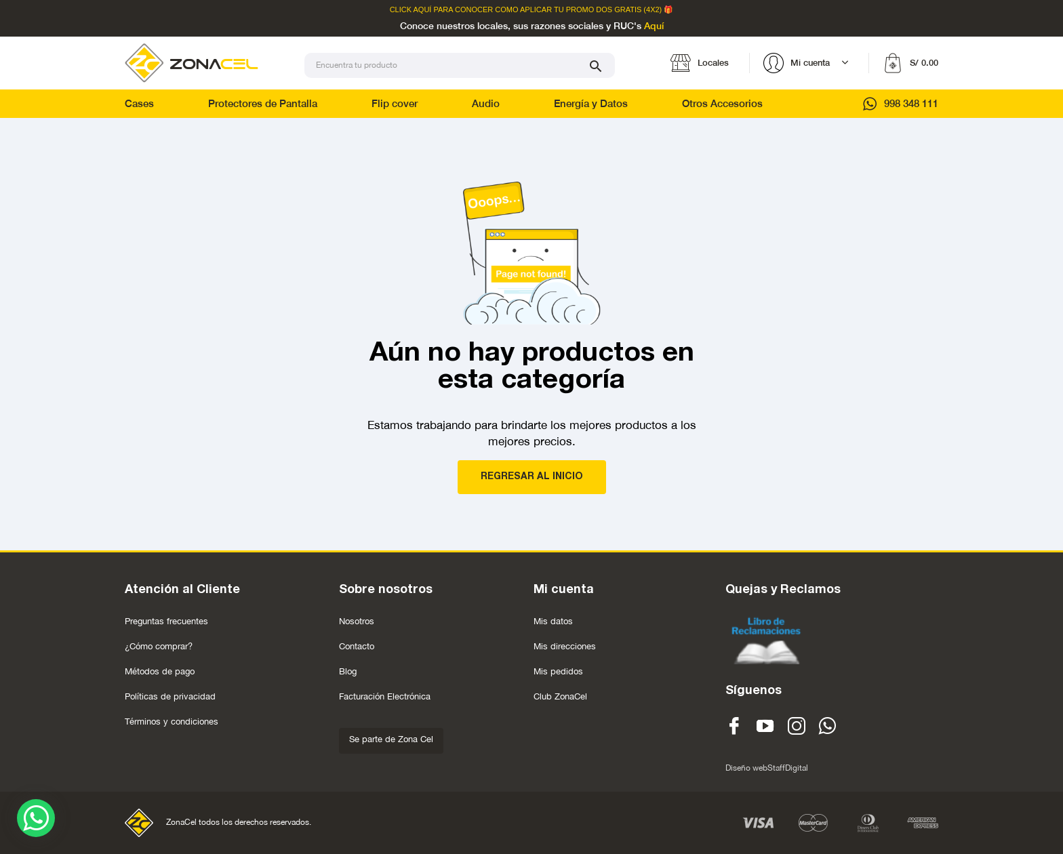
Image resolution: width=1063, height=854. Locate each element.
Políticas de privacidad (170, 696)
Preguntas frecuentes (166, 621)
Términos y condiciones (171, 721)
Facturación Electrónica (384, 696)
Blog (348, 671)
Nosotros (356, 621)
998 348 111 (900, 103)
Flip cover (395, 103)
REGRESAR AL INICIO (532, 476)
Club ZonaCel (560, 696)
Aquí (654, 26)
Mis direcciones (565, 646)
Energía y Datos (591, 103)
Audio (486, 103)
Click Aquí (411, 10)
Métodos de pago (160, 671)
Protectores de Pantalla (262, 103)
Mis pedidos (558, 671)
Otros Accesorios (722, 103)
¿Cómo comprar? (159, 646)
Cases (139, 103)
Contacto (356, 646)
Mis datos (553, 621)
